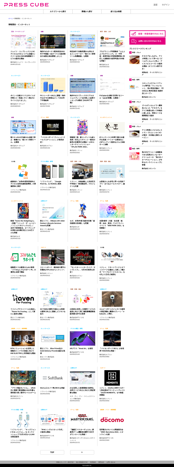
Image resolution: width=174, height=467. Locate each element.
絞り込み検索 (116, 11)
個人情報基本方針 (82, 462)
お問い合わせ (111, 462)
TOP (52, 452)
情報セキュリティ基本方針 (65, 462)
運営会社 (101, 462)
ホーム (10, 18)
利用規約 (93, 462)
